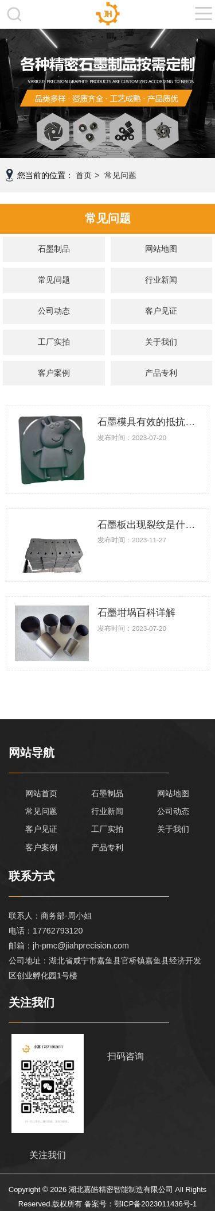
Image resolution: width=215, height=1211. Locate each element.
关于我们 (161, 341)
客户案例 (54, 372)
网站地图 (161, 248)
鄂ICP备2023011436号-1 (155, 1204)
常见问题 (120, 175)
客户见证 (161, 310)
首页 (84, 175)
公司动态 (54, 310)
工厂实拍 (54, 341)
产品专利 (161, 372)
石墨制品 (54, 248)
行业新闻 (161, 279)
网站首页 (41, 793)
